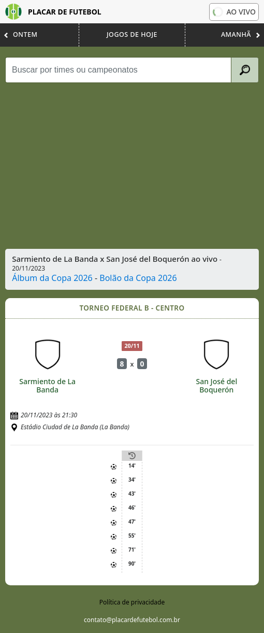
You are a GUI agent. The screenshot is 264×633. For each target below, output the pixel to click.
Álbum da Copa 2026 (52, 278)
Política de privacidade (132, 602)
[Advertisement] (133, 165)
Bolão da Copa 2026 (138, 278)
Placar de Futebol (53, 12)
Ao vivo (233, 12)
